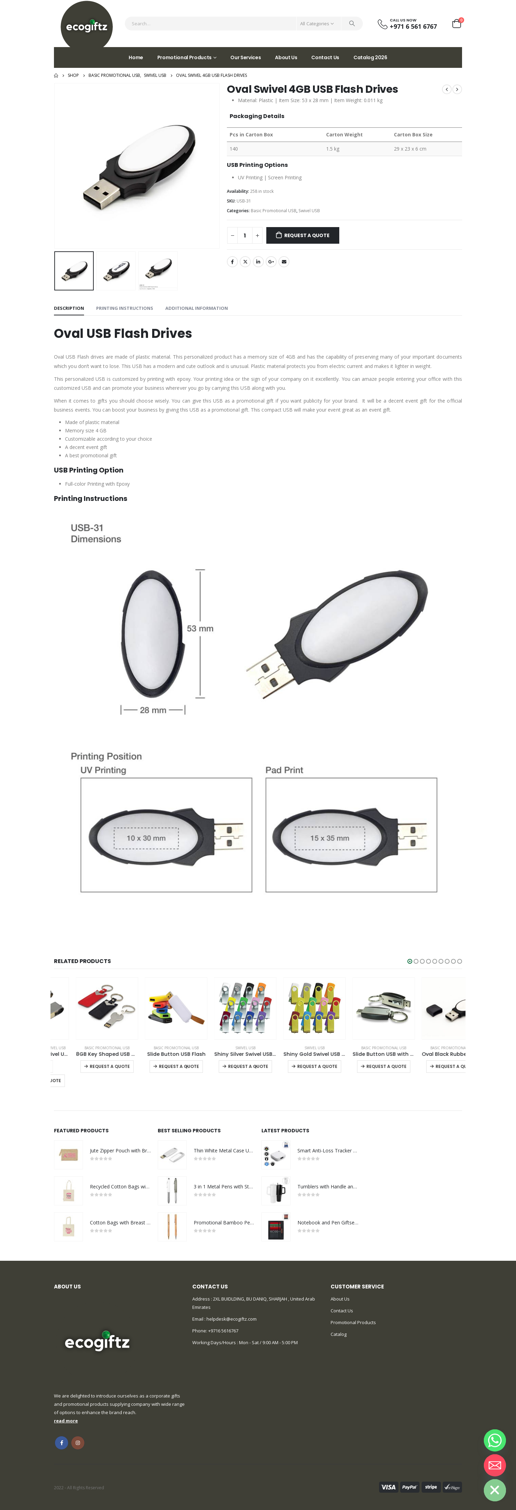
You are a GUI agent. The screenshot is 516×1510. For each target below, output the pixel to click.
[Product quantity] (244, 235)
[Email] (495, 1465)
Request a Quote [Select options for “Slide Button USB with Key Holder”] (434, 1066)
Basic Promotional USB (273, 211)
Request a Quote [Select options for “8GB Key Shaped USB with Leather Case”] (157, 1066)
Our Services (245, 57)
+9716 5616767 (223, 1331)
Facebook (232, 261)
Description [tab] (69, 308)
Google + (271, 261)
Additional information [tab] (196, 308)
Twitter (245, 261)
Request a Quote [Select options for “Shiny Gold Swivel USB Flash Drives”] (364, 1066)
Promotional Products (184, 57)
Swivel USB (309, 211)
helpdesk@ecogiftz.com (231, 1319)
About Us (286, 57)
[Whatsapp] (495, 1440)
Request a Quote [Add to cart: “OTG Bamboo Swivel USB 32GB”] (88, 1081)
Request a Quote (307, 235)
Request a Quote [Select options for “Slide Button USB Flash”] (226, 1066)
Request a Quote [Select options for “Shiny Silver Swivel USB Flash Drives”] (295, 1066)
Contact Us (325, 57)
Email (283, 261)
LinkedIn (258, 261)
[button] (410, 961)
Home (136, 57)
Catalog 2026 (370, 57)
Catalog (339, 1334)
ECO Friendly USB (74, 1047)
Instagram (78, 1443)
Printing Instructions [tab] (124, 308)
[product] (85, 1008)
